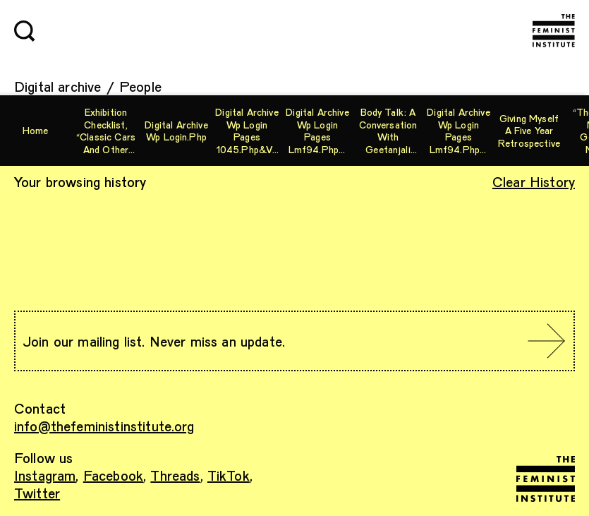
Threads (175, 475)
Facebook (113, 475)
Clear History (533, 181)
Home (36, 130)
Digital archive (57, 86)
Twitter (37, 492)
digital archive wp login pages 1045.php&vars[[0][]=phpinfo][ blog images (246, 130)
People (140, 86)
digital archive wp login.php (176, 131)
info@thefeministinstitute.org (104, 425)
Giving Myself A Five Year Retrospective (529, 130)
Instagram (44, 475)
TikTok (228, 475)
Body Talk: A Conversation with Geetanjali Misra (388, 130)
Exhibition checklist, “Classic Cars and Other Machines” (105, 130)
